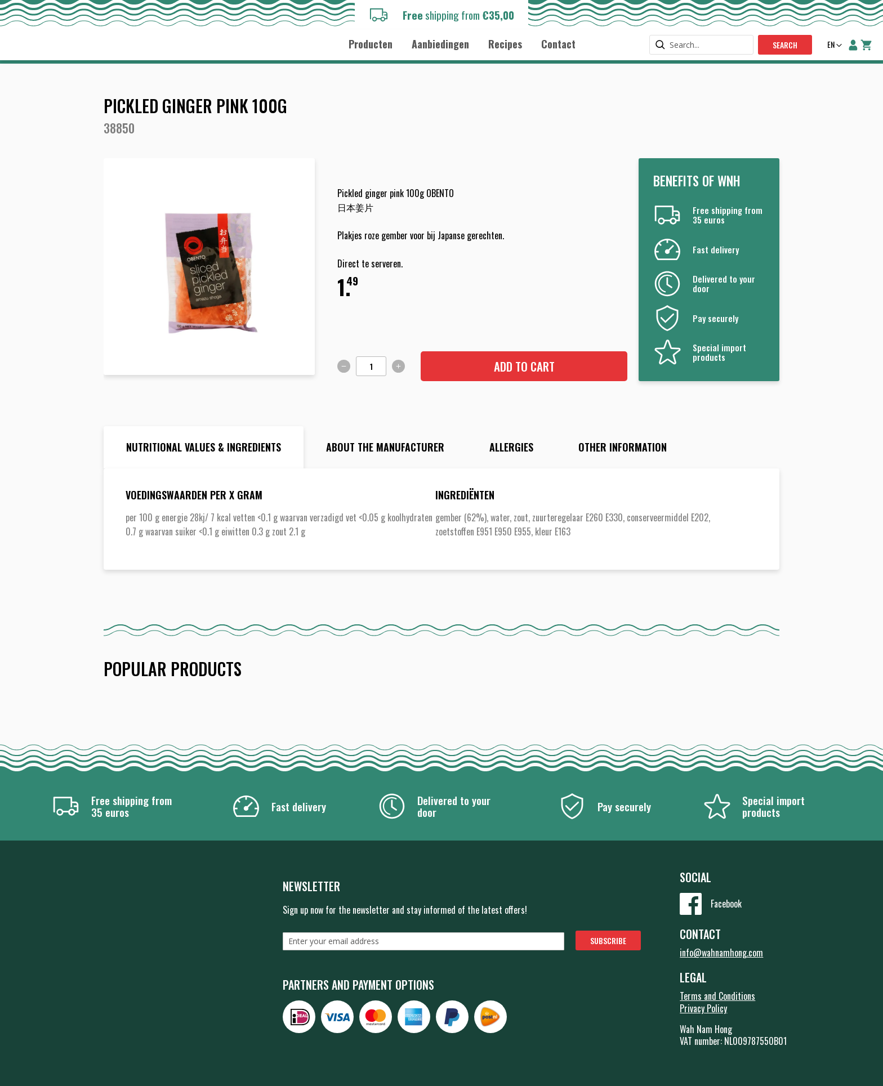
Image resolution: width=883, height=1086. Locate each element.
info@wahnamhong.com (721, 952)
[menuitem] (370, 44)
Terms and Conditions (717, 996)
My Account (853, 45)
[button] (833, 45)
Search (785, 45)
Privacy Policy (703, 1008)
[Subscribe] (608, 940)
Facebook (726, 903)
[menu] (462, 43)
